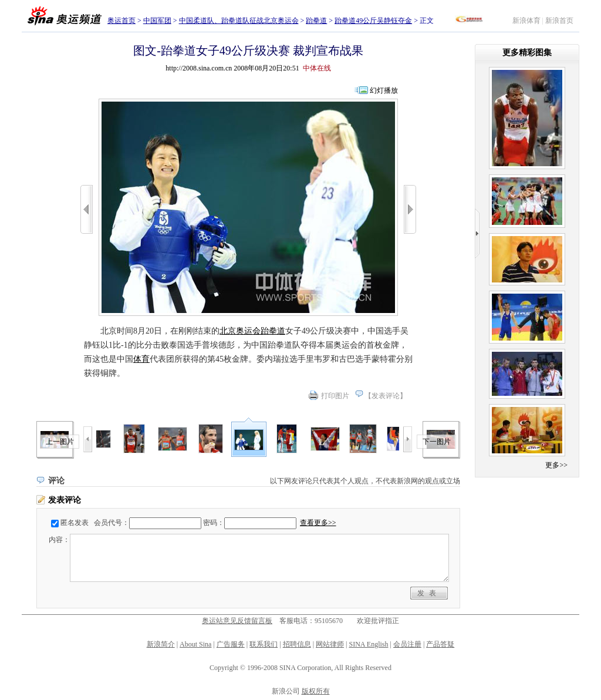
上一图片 (60, 442)
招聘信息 (297, 644)
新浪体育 (526, 20)
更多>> (556, 465)
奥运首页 (121, 20)
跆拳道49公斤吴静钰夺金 (373, 20)
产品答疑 (440, 644)
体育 (141, 359)
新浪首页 (559, 20)
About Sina (195, 644)
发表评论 (386, 396)
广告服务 (231, 644)
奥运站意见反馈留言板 (237, 621)
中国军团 (157, 20)
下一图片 (437, 442)
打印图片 (335, 396)
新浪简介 (161, 644)
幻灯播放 (384, 90)
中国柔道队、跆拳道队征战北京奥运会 (239, 20)
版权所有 (316, 691)
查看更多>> (318, 523)
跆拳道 (316, 20)
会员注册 (407, 644)
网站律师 (330, 644)
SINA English (368, 644)
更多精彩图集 (527, 52)
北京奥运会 (240, 331)
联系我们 (263, 644)
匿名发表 (74, 523)
